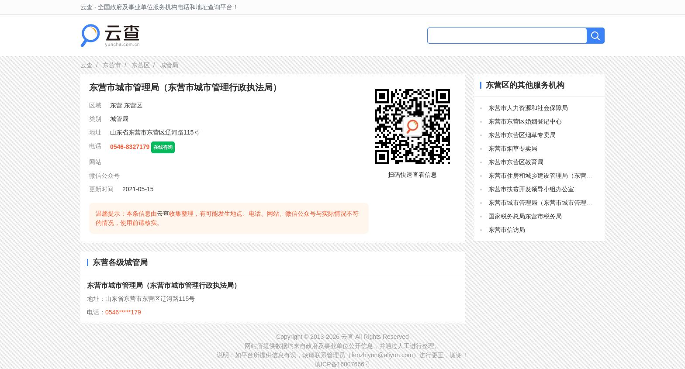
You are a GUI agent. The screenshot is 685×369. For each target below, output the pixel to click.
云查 (86, 65)
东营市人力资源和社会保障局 (528, 107)
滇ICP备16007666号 (342, 364)
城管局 (119, 118)
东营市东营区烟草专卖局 (522, 134)
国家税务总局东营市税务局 (525, 216)
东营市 (112, 65)
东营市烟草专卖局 (512, 148)
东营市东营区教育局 (515, 162)
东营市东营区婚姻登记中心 (525, 121)
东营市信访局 (506, 229)
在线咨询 (163, 147)
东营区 (140, 65)
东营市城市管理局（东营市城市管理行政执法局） (164, 285)
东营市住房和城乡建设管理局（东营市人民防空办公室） (564, 175)
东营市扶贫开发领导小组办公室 (531, 189)
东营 (116, 105)
